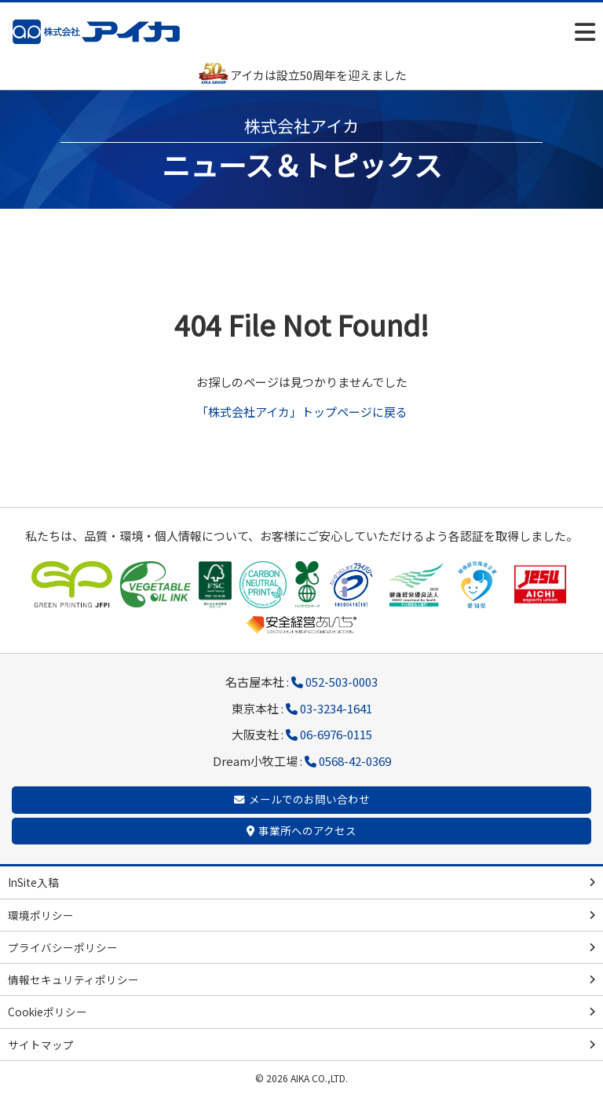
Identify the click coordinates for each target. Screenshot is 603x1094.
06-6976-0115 (336, 734)
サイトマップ (41, 1044)
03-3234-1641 (336, 708)
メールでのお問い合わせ (309, 799)
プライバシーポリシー (63, 947)
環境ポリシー (41, 915)
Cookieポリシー (47, 1011)
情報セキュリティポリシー (73, 979)
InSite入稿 (33, 882)
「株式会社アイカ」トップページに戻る (301, 411)
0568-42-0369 (355, 761)
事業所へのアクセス (307, 830)
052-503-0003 (341, 681)
